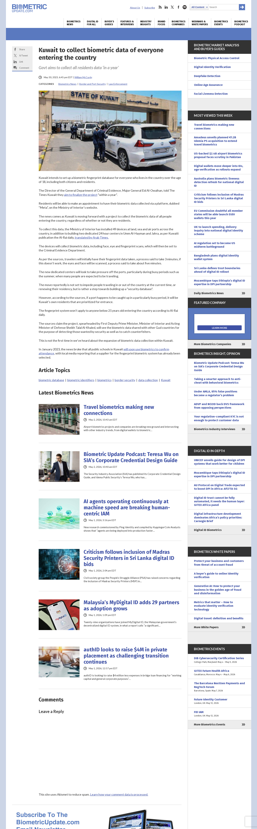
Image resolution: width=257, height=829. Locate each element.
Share (22, 49)
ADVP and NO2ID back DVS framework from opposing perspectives (219, 405)
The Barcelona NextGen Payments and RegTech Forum (219, 686)
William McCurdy (83, 77)
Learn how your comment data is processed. (119, 794)
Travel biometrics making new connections (119, 410)
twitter (172, 7)
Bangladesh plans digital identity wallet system (216, 257)
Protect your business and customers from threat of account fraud (219, 562)
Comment (24, 67)
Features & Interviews (127, 23)
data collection (148, 380)
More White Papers (206, 627)
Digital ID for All (92, 23)
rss (160, 7)
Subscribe (149, 7)
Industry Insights (145, 23)
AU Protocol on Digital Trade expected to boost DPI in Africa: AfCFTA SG (219, 487)
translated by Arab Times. (92, 237)
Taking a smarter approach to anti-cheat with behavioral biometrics (217, 380)
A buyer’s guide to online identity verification (216, 575)
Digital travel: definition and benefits (218, 618)
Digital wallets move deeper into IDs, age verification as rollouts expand (218, 167)
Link (21, 61)
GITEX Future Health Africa (219, 672)
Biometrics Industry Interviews (214, 429)
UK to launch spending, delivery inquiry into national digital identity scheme (218, 230)
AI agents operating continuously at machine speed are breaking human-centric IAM (127, 507)
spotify (185, 7)
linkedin (166, 7)
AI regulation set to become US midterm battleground (214, 245)
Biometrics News (74, 23)
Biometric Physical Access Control (216, 58)
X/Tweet (23, 55)
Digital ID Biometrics (208, 530)
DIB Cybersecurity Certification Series (219, 660)
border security (125, 380)
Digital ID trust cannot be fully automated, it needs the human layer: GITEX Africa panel (219, 501)
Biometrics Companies (178, 23)
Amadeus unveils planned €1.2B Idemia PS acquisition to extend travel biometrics (215, 141)
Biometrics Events (221, 23)
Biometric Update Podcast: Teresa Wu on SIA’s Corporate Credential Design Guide (131, 457)
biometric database (51, 380)
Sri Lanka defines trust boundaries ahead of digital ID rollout (217, 270)
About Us (135, 7)
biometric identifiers (80, 380)
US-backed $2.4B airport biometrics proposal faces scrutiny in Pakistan (218, 155)
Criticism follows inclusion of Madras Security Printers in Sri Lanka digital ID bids (129, 558)
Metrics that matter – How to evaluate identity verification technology (213, 605)
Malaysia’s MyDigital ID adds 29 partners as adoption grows (131, 605)
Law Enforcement (118, 83)
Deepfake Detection (207, 76)
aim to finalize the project (80, 195)
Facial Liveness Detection (211, 94)
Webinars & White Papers (200, 23)
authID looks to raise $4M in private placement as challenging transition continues (126, 656)
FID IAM (219, 714)
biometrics (104, 380)
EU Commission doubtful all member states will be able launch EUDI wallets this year (218, 214)
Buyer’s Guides (109, 23)
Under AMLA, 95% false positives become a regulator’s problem (215, 393)
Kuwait (165, 380)
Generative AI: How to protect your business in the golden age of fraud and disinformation (217, 589)
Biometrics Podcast (241, 23)
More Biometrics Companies (212, 344)
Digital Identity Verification (212, 67)
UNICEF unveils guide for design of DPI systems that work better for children (219, 462)
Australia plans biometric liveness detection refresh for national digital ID (219, 182)
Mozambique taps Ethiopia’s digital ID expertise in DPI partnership (219, 282)
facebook (178, 7)
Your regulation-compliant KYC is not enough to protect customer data (219, 418)
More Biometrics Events (209, 724)
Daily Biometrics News (209, 293)
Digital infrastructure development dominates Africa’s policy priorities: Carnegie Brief (218, 517)
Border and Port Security (92, 83)
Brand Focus (161, 23)
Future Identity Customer (219, 701)
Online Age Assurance (208, 85)
